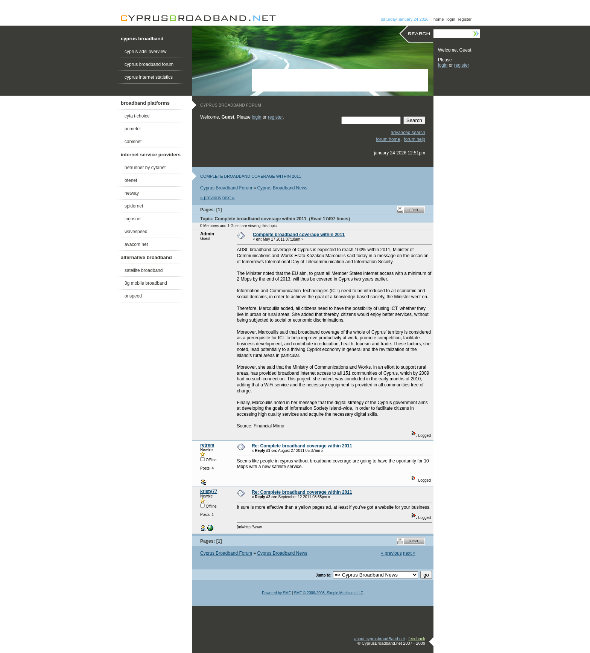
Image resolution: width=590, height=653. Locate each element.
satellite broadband (144, 270)
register (465, 19)
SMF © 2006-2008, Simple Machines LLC (328, 593)
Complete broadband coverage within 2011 (299, 234)
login (451, 19)
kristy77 (208, 491)
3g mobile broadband (146, 283)
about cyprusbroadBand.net (379, 638)
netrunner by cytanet (145, 167)
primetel (133, 128)
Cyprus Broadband (198, 18)
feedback (416, 638)
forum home (388, 139)
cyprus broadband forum (149, 64)
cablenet (133, 141)
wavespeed (136, 231)
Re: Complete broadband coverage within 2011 (302, 446)
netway (132, 193)
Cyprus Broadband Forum (226, 188)
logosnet (133, 218)
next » (228, 197)
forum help (414, 139)
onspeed (133, 296)
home (438, 19)
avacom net (136, 244)
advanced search (408, 132)
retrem (207, 445)
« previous (210, 197)
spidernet (134, 206)
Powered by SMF (276, 593)
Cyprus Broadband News (282, 188)
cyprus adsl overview (145, 51)
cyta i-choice (137, 116)
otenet (131, 180)
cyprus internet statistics (149, 77)
